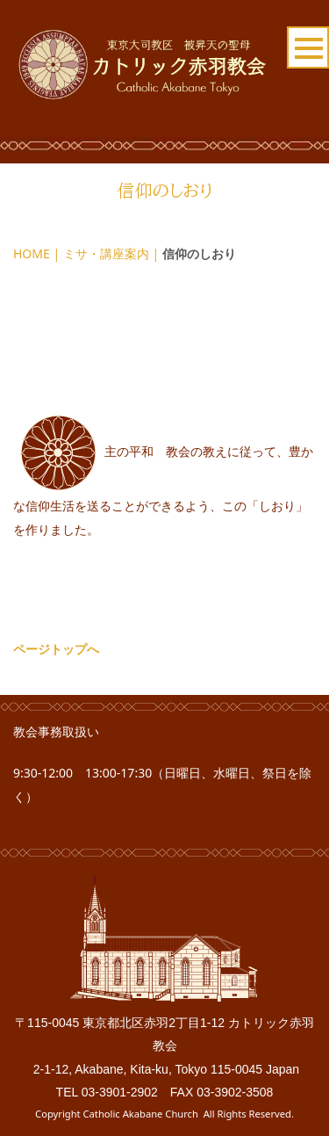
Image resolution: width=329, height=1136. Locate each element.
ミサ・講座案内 (106, 253)
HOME (31, 253)
